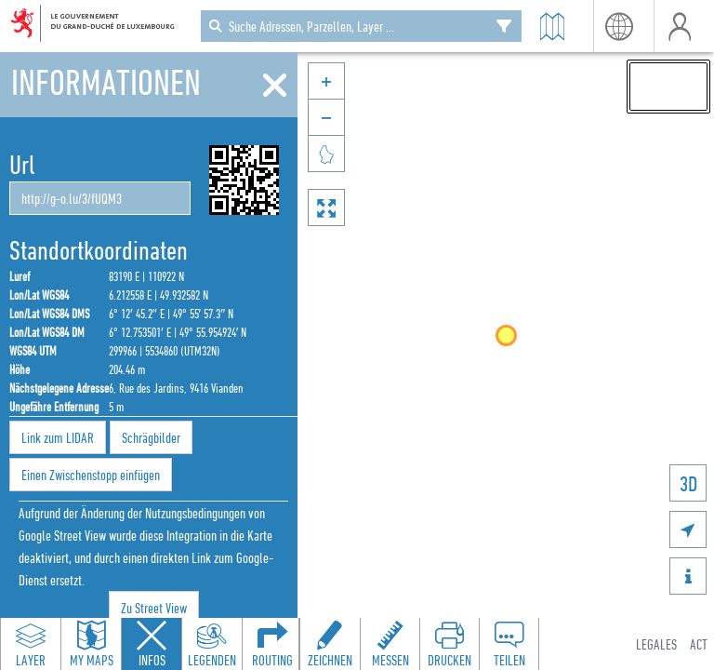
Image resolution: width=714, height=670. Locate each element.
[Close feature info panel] (151, 644)
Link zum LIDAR (57, 437)
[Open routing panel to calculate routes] (272, 644)
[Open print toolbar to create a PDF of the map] (449, 644)
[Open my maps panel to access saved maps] (91, 644)
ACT (698, 644)
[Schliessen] (274, 85)
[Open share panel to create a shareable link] (508, 644)
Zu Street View (154, 607)
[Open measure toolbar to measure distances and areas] (389, 644)
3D (688, 483)
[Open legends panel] (212, 644)
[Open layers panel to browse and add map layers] (30, 644)
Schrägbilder (151, 437)
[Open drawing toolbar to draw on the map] (330, 644)
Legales (656, 644)
